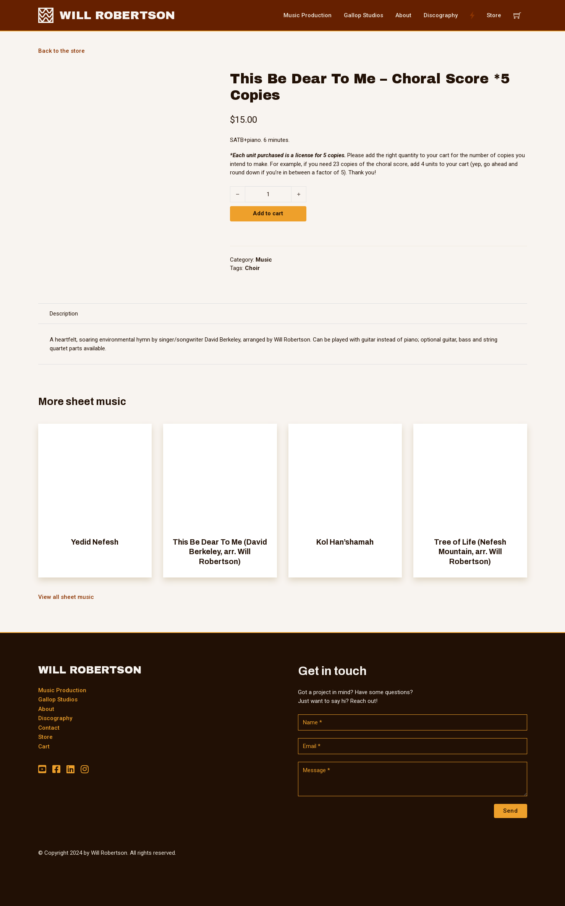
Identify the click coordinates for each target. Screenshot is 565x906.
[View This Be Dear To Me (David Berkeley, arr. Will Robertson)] (220, 480)
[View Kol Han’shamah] (345, 480)
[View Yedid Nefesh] (95, 480)
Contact (49, 727)
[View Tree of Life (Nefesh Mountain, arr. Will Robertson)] (470, 480)
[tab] (63, 314)
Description (64, 313)
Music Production (62, 690)
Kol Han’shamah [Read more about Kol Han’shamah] (345, 542)
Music (264, 259)
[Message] (412, 779)
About (46, 709)
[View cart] (517, 15)
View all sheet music (66, 597)
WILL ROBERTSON (117, 15)
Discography (55, 718)
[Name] (412, 722)
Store (45, 737)
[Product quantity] (268, 194)
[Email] (412, 746)
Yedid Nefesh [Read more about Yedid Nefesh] (94, 542)
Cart (44, 746)
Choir (252, 268)
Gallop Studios (58, 699)
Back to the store (61, 50)
